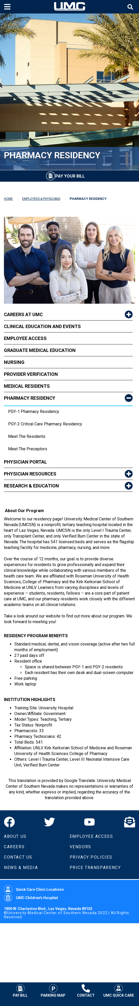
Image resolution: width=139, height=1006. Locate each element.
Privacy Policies (91, 857)
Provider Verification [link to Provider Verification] (31, 374)
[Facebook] (9, 822)
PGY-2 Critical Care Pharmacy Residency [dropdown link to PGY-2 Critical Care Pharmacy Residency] (45, 424)
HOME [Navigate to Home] (8, 199)
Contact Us (18, 857)
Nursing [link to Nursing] (14, 362)
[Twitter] (49, 822)
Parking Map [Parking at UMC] (53, 990)
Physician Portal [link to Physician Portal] (25, 462)
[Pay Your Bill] (65, 176)
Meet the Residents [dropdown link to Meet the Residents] (26, 436)
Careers (14, 846)
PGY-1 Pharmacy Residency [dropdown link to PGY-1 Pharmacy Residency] (33, 411)
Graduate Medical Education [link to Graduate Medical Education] (40, 350)
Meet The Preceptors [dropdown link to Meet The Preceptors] (27, 448)
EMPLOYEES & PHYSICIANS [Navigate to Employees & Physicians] (41, 199)
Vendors (80, 846)
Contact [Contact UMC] (86, 990)
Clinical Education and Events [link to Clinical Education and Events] (42, 326)
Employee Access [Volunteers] (91, 836)
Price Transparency (95, 867)
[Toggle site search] (131, 7)
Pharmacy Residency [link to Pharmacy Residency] (29, 398)
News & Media (21, 867)
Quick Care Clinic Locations (34, 889)
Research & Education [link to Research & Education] (31, 485)
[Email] (129, 822)
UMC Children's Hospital (31, 898)
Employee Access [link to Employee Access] (25, 338)
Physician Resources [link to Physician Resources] (30, 474)
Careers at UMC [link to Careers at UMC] (23, 314)
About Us (15, 836)
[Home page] (69, 6)
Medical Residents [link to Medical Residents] (27, 386)
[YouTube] (89, 822)
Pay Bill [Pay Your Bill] (20, 990)
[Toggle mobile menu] (8, 6)
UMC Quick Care (118, 990)
